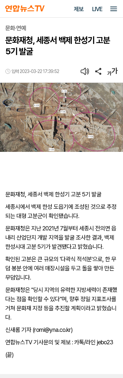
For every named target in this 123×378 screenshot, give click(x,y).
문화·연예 (15, 28)
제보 (79, 9)
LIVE (97, 9)
